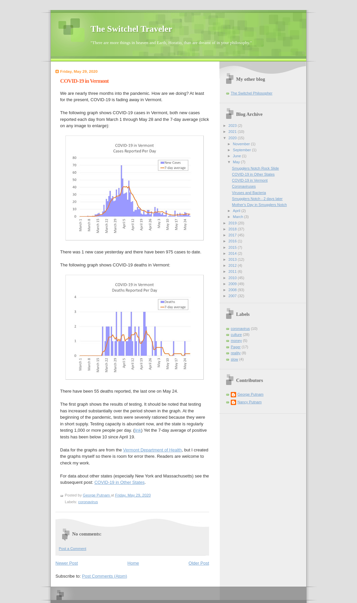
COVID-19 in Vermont (250, 180)
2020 (233, 138)
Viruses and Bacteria (249, 193)
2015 (233, 247)
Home (133, 563)
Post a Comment (72, 549)
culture (236, 335)
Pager (235, 347)
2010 (233, 278)
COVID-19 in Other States (120, 482)
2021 (233, 132)
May (237, 162)
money (236, 341)
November (242, 144)
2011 (233, 271)
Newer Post (66, 563)
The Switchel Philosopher (252, 93)
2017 (233, 235)
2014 (233, 253)
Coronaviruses (244, 186)
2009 (233, 284)
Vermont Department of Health (152, 449)
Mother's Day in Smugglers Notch (259, 205)
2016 (233, 241)
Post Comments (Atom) (104, 576)
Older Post (199, 563)
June (237, 156)
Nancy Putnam (249, 402)
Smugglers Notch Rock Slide (255, 168)
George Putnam (250, 394)
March (238, 217)
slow (234, 359)
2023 (233, 126)
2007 (233, 296)
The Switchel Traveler (131, 29)
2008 (233, 290)
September (242, 150)
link (138, 430)
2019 (233, 223)
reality (235, 353)
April (237, 211)
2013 (233, 259)
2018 (233, 229)
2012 (233, 265)
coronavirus (88, 502)
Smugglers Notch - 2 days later (257, 199)
